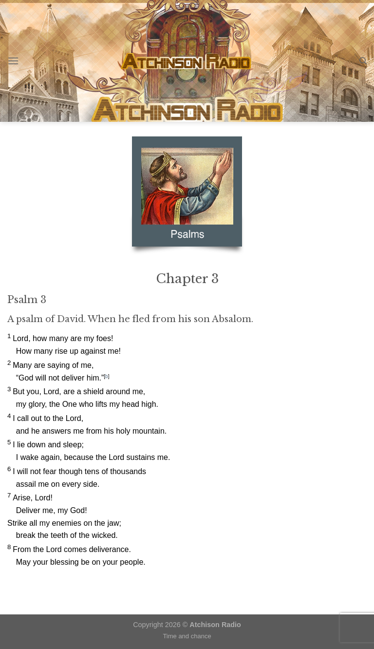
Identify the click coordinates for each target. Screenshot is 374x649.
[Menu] (13, 61)
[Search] (363, 61)
